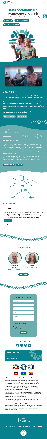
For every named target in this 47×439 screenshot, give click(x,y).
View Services (9, 164)
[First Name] (23, 301)
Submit (23, 332)
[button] (23, 208)
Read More (22, 116)
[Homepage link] (23, 419)
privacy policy (18, 328)
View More (23, 274)
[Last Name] (23, 305)
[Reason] (23, 318)
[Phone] (23, 312)
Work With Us (20, 426)
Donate (27, 426)
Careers (8, 220)
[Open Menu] (43, 2)
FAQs (20, 164)
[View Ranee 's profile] (32, 260)
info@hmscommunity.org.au (17, 356)
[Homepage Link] (8, 2)
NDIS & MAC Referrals (22, 20)
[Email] (23, 308)
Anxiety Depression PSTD (11, 24)
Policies (33, 426)
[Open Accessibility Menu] (45, 16)
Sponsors (39, 426)
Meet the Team (9, 116)
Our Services (8, 20)
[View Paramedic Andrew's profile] (15, 261)
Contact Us (12, 426)
